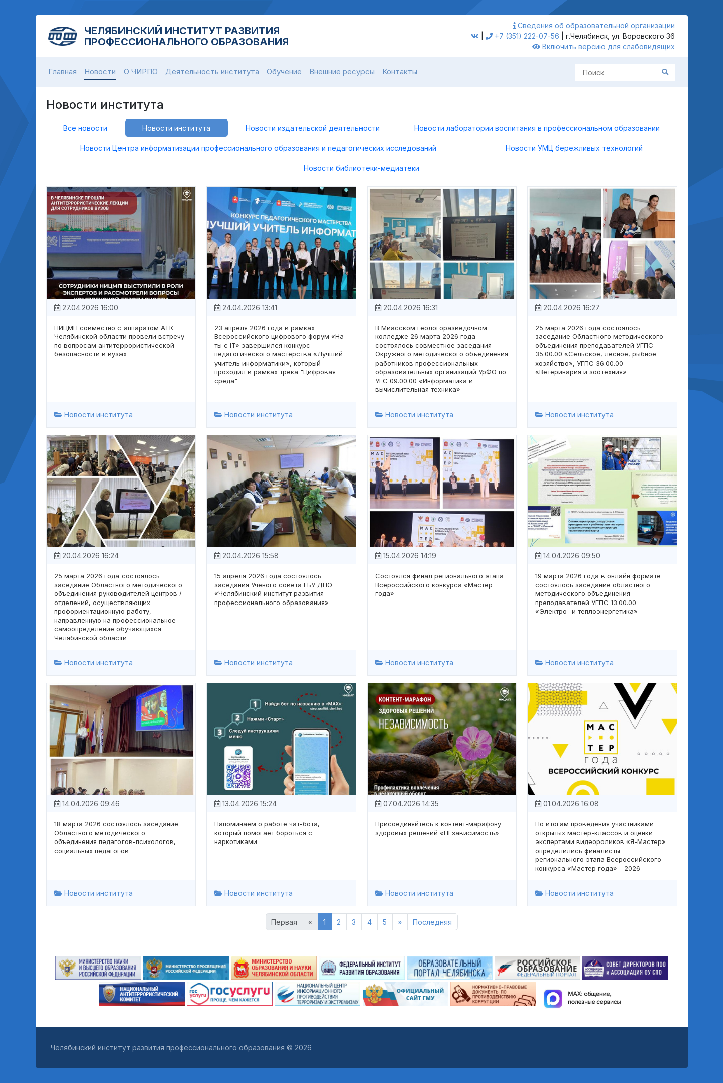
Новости (100, 71)
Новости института (176, 128)
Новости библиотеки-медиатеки (361, 168)
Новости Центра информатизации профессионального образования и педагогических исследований (258, 148)
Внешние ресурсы (342, 71)
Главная (62, 71)
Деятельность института (212, 71)
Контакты (399, 71)
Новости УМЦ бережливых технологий (574, 148)
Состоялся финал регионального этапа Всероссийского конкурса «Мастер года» (439, 584)
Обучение (284, 71)
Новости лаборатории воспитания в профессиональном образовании (537, 128)
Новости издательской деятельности (313, 128)
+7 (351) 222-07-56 (522, 36)
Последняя (432, 922)
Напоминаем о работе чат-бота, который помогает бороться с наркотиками (267, 833)
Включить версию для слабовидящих (603, 46)
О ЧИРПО (141, 71)
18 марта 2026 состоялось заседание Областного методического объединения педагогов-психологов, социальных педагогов (116, 837)
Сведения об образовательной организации (594, 25)
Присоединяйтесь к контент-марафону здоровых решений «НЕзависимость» (438, 828)
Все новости (85, 128)
